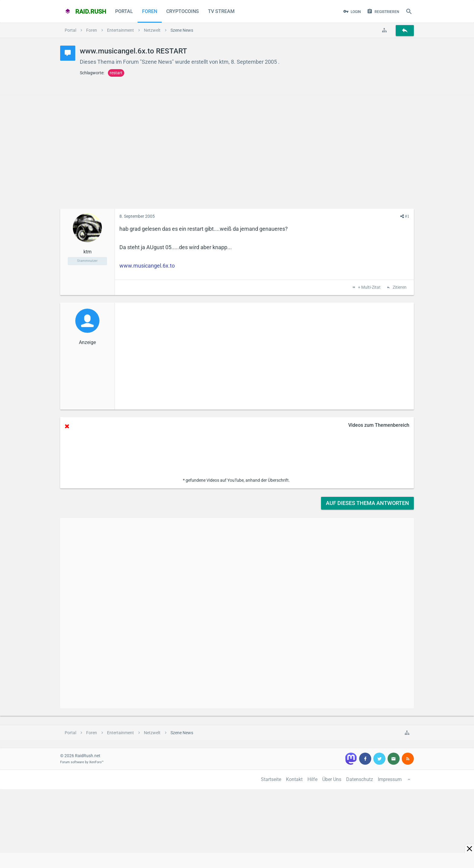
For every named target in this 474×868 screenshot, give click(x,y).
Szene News (157, 62)
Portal (124, 11)
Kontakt (294, 779)
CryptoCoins (182, 11)
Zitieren (399, 287)
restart (116, 72)
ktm (224, 62)
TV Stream (221, 11)
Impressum (390, 779)
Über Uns (331, 779)
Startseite (271, 779)
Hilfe (312, 779)
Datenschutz (359, 779)
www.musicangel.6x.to (147, 265)
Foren (149, 11)
